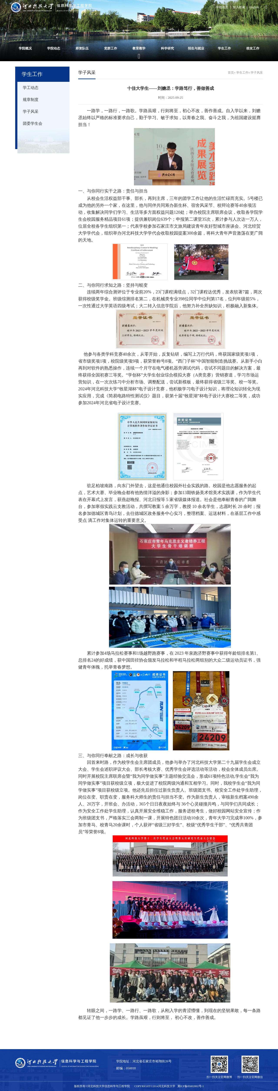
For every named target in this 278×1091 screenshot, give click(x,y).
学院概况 (25, 48)
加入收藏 (239, 7)
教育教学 (139, 48)
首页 (231, 72)
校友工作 (252, 48)
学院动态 (53, 48)
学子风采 (30, 111)
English (254, 7)
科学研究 (167, 48)
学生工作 (224, 48)
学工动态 (30, 87)
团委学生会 (32, 123)
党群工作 (110, 48)
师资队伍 (82, 48)
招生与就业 (196, 48)
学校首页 (222, 7)
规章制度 (30, 99)
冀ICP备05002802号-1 (190, 1086)
